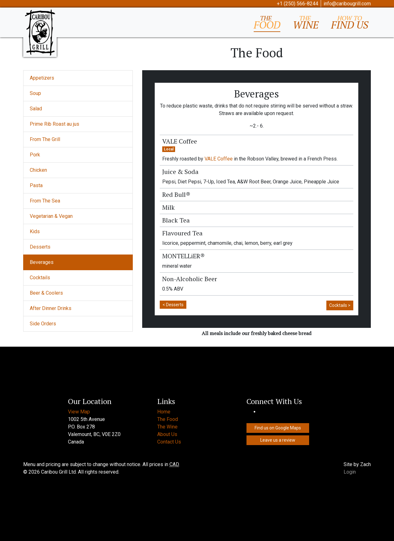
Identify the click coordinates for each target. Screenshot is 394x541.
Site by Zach (357, 464)
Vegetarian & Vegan (51, 216)
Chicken (38, 170)
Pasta (36, 185)
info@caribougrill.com (347, 4)
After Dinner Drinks (50, 308)
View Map (79, 412)
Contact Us (169, 442)
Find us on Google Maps (278, 427)
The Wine (167, 427)
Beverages (42, 262)
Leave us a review (277, 440)
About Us (167, 434)
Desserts (40, 247)
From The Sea (45, 201)
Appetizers (42, 78)
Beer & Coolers (46, 293)
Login (350, 472)
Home (163, 412)
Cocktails (40, 278)
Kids (35, 231)
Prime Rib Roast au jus (54, 124)
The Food (167, 419)
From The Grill (45, 139)
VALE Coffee (219, 159)
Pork (35, 155)
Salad (36, 109)
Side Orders (43, 324)
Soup (35, 93)
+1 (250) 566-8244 (297, 4)
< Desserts (173, 304)
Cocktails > (339, 305)
